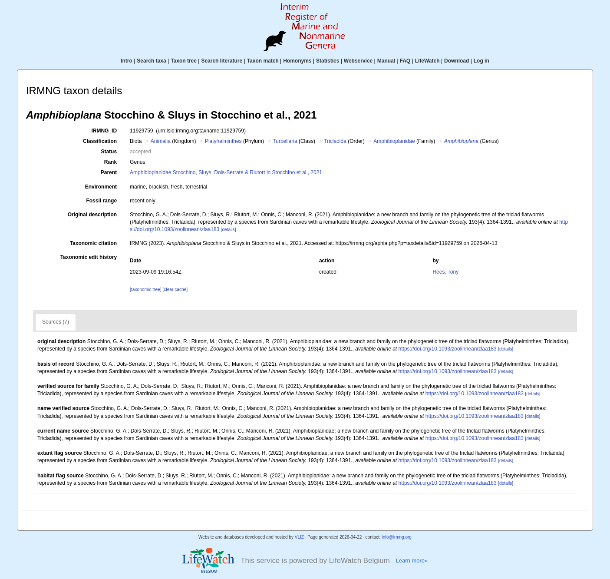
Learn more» (412, 560)
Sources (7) (55, 322)
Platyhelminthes (223, 141)
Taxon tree (184, 61)
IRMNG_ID (104, 131)
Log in (481, 61)
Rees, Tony (445, 272)
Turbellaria (285, 141)
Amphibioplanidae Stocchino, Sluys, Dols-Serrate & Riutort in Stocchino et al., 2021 (226, 172)
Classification (100, 141)
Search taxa (151, 61)
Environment (101, 187)
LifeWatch (427, 61)
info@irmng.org (397, 537)
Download (456, 61)
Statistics (327, 61)
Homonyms (297, 61)
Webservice (358, 61)
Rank (110, 162)
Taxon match (263, 61)
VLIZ (299, 537)
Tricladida (335, 141)
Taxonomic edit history (88, 257)
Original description (92, 215)
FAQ (405, 61)
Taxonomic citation (93, 243)
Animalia (161, 141)
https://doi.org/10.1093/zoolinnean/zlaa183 (448, 349)
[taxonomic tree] (145, 289)
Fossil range (101, 201)
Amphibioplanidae (394, 141)
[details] (228, 229)
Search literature (221, 61)
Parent (109, 172)
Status (109, 152)
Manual (386, 61)
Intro (126, 61)
